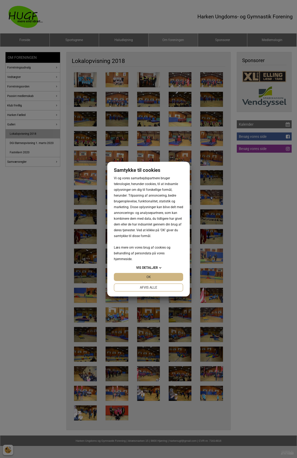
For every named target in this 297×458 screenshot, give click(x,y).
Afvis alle (148, 287)
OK (148, 277)
